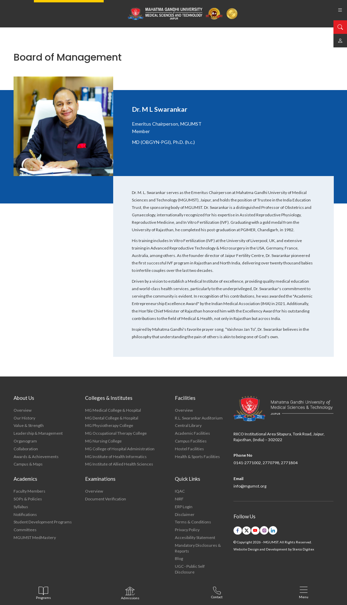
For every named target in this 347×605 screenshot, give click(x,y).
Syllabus (21, 506)
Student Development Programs (43, 521)
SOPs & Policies (28, 498)
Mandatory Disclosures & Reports (198, 548)
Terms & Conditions (193, 521)
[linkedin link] (273, 530)
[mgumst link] (340, 40)
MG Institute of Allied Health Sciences (119, 464)
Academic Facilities (192, 433)
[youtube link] (255, 530)
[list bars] (340, 10)
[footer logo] (283, 409)
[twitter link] (246, 530)
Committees (25, 529)
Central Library (188, 425)
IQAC (180, 491)
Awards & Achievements (36, 456)
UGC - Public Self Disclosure (190, 569)
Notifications (25, 514)
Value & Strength (29, 425)
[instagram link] (264, 530)
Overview (23, 410)
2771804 (289, 462)
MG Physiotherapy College (109, 425)
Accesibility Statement (195, 537)
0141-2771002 (247, 462)
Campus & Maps (28, 464)
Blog (179, 558)
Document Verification (105, 498)
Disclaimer (185, 514)
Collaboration (26, 448)
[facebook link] (237, 530)
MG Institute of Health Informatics (116, 456)
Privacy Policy (187, 529)
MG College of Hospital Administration (120, 448)
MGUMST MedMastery (35, 537)
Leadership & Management (38, 433)
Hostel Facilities (189, 448)
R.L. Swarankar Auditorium (199, 417)
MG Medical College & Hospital (113, 410)
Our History (24, 417)
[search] (340, 27)
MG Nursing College (103, 441)
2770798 (271, 462)
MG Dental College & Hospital (111, 417)
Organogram (25, 441)
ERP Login (183, 506)
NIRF (179, 498)
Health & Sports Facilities (197, 456)
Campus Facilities (191, 441)
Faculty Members (29, 491)
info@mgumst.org (249, 486)
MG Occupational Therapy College (116, 433)
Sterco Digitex (303, 549)
